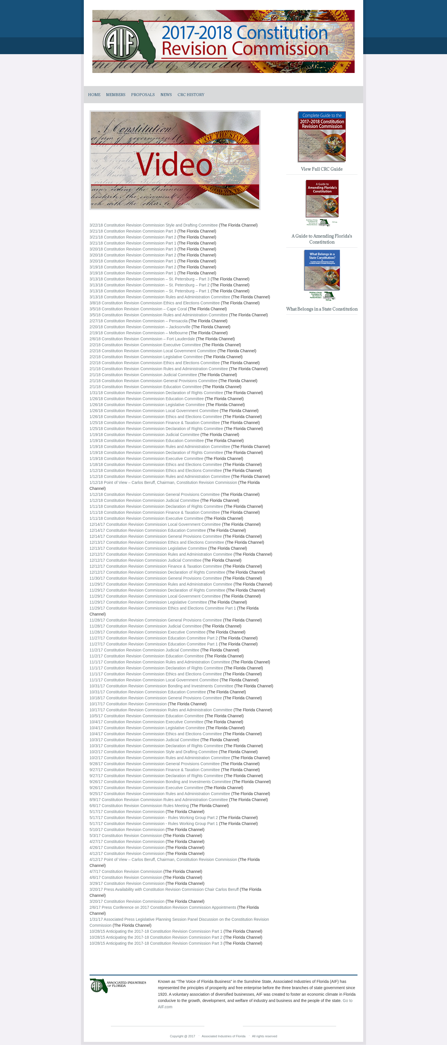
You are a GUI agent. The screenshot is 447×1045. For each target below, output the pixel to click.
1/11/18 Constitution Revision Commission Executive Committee (146, 518)
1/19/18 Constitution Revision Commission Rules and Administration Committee (160, 446)
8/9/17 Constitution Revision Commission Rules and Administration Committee (159, 799)
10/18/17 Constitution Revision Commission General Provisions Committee (156, 698)
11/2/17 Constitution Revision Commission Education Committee (147, 656)
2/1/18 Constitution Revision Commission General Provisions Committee (154, 380)
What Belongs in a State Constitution (321, 309)
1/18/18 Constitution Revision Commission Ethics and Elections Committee (156, 464)
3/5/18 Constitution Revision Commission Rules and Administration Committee (159, 315)
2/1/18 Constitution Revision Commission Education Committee (146, 386)
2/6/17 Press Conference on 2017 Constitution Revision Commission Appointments (163, 907)
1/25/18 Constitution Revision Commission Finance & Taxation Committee (155, 422)
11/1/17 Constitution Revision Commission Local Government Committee (154, 680)
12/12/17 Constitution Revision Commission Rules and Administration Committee (161, 554)
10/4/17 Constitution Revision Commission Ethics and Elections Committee (156, 734)
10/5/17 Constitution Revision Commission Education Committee (147, 716)
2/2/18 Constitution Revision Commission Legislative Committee (146, 357)
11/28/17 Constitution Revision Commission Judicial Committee (146, 626)
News (166, 94)
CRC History (191, 94)
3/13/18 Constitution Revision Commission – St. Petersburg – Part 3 (150, 279)
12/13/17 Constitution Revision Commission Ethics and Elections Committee (157, 542)
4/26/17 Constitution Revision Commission (127, 847)
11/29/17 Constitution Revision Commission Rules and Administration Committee (161, 584)
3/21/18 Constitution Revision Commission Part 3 (133, 231)
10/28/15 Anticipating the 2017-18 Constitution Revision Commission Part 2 (156, 937)
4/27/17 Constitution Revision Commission (127, 841)
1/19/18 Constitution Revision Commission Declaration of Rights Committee (156, 452)
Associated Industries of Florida (223, 1036)
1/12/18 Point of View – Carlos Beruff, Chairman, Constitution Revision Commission (163, 482)
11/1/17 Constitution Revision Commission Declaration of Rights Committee (156, 668)
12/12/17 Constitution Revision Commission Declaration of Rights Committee (157, 572)
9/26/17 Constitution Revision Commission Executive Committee (147, 787)
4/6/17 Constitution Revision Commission (126, 877)
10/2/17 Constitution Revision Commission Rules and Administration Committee (160, 757)
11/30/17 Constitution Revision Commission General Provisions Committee (156, 578)
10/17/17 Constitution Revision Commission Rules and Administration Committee (161, 710)
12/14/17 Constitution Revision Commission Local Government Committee (155, 524)
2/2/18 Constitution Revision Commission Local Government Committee (153, 351)
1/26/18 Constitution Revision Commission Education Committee (147, 398)
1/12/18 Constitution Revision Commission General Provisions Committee (155, 494)
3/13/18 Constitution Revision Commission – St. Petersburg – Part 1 (150, 291)
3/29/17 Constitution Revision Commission (127, 883)
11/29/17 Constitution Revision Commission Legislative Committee (148, 602)
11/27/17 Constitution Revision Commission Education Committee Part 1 (154, 644)
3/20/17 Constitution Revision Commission (127, 901)
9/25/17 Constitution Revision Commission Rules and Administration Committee (160, 793)
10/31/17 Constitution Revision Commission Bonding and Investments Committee (161, 686)
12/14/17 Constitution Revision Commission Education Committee (148, 530)
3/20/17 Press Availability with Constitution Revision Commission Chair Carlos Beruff (164, 889)
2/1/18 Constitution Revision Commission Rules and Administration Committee (159, 368)
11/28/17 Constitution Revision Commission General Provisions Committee (156, 620)
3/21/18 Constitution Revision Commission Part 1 (133, 243)
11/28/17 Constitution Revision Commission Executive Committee (148, 632)
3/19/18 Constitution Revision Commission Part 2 (133, 267)
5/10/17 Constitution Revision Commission (127, 829)
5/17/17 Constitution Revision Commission (127, 811)
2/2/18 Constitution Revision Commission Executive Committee (145, 345)
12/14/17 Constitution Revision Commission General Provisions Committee (156, 536)
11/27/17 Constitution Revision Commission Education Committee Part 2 (154, 638)
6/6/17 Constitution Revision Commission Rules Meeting (139, 805)
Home (94, 94)
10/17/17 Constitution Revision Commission (128, 704)
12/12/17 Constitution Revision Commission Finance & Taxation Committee (156, 566)
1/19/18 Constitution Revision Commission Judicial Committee (144, 434)
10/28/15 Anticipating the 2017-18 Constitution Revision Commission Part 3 (156, 943)
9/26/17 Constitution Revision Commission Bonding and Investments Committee (161, 781)
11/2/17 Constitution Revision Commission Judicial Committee (144, 650)
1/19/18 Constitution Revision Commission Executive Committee (146, 458)
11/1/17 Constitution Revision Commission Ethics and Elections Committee (156, 674)
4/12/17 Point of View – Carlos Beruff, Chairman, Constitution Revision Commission (163, 859)
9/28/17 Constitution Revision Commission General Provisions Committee (155, 763)
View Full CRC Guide (322, 169)
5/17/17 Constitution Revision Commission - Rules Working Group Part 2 (154, 817)
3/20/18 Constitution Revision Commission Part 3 (133, 249)
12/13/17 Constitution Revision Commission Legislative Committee (148, 548)
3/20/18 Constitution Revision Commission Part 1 (133, 261)
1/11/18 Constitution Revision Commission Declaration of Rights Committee (156, 506)
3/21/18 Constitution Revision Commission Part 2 (133, 237)
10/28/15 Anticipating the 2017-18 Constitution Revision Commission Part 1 (156, 931)
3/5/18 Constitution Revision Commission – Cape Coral (138, 309)
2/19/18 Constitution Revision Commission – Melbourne (139, 333)
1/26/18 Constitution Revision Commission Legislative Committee (147, 404)
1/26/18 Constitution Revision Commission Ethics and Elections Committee (156, 416)
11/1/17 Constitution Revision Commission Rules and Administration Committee (160, 662)
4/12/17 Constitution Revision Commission (127, 853)
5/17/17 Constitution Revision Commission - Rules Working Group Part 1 (154, 823)
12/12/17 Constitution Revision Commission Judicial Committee (146, 560)
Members (115, 94)
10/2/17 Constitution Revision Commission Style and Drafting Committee (154, 751)
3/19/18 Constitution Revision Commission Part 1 (133, 273)
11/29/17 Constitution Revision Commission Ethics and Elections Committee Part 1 (163, 608)
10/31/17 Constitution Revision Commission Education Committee (148, 692)
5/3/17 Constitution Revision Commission (126, 835)
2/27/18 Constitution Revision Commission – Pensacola (139, 321)
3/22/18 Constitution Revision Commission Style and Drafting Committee (154, 225)
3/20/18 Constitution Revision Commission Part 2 (133, 255)
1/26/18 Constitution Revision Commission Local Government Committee (154, 410)
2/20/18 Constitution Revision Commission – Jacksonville (140, 327)
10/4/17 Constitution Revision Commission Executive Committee (147, 722)
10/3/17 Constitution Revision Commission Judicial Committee (145, 740)
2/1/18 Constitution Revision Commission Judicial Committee (143, 374)
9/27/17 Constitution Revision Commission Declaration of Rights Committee (157, 775)
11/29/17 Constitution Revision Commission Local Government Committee (155, 596)
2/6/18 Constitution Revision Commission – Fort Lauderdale (142, 339)
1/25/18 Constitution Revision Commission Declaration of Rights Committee (156, 428)
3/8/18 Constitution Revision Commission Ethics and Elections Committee (155, 303)
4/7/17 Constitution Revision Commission (126, 871)
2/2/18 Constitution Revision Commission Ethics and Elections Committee (155, 362)
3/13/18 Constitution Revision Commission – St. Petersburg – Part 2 (150, 285)
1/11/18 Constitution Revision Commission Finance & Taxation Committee (155, 512)
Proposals (143, 94)
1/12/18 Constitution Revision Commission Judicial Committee (144, 500)
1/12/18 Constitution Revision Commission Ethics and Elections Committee (156, 470)
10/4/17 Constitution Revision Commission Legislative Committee (148, 728)
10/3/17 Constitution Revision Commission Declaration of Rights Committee (157, 745)
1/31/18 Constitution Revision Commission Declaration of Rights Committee (156, 392)
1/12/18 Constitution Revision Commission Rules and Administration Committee (160, 476)
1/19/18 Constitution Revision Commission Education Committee (147, 440)
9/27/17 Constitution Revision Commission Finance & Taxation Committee (155, 769)
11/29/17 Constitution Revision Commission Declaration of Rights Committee (157, 590)
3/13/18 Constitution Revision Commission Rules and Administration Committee (160, 297)
